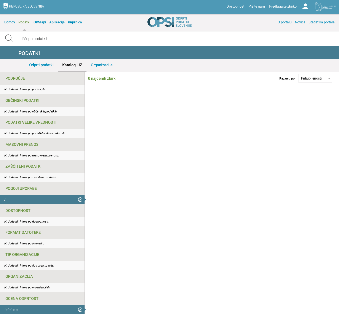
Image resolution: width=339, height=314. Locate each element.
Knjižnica (75, 22)
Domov (9, 22)
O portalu (285, 22)
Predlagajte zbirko (283, 6)
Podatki (24, 22)
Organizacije (102, 65)
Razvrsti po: (287, 78)
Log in (305, 6)
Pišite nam (257, 6)
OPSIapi (40, 22)
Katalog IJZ (72, 65)
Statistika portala (322, 22)
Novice (300, 22)
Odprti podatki (41, 65)
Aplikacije (57, 22)
